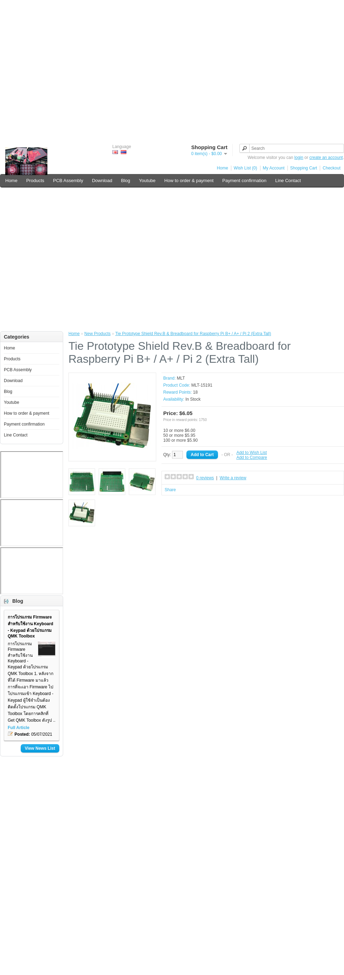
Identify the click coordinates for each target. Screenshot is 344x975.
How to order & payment (188, 180)
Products (35, 180)
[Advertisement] (172, 69)
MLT (181, 378)
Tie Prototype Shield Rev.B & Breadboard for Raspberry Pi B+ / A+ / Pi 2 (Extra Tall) (193, 333)
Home (222, 168)
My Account (274, 168)
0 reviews (205, 477)
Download (102, 180)
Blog (125, 180)
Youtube (147, 180)
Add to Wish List (251, 452)
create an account (326, 157)
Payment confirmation (244, 180)
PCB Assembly (68, 180)
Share (170, 489)
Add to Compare (251, 457)
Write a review (233, 477)
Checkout (331, 168)
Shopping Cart (303, 168)
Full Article (18, 727)
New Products (97, 333)
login (299, 157)
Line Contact (288, 180)
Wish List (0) (245, 168)
